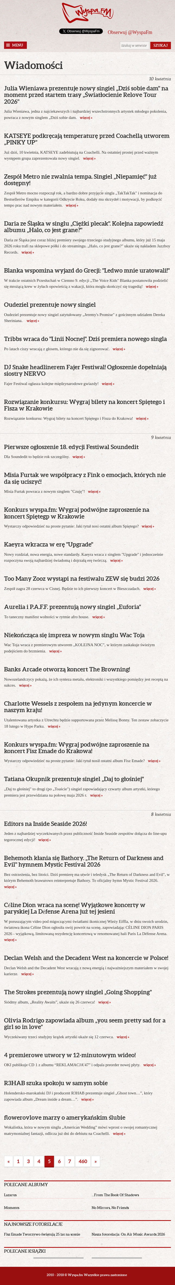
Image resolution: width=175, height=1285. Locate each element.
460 (83, 1161)
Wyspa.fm (87, 13)
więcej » (85, 118)
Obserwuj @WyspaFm (130, 32)
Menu (17, 45)
